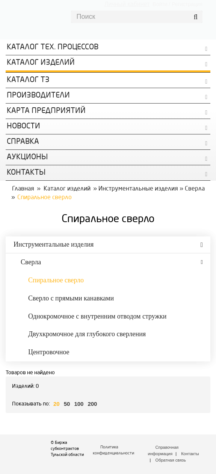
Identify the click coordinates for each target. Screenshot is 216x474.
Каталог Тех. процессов (52, 47)
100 (78, 404)
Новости (23, 126)
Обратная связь (171, 460)
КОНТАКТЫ (26, 173)
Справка (23, 142)
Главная (23, 189)
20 (56, 404)
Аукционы (27, 157)
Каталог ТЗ (28, 80)
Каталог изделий (41, 63)
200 (92, 404)
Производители (38, 95)
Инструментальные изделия (138, 189)
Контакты (190, 453)
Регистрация (187, 4)
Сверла (195, 189)
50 (67, 404)
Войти (160, 4)
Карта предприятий (46, 111)
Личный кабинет (127, 4)
